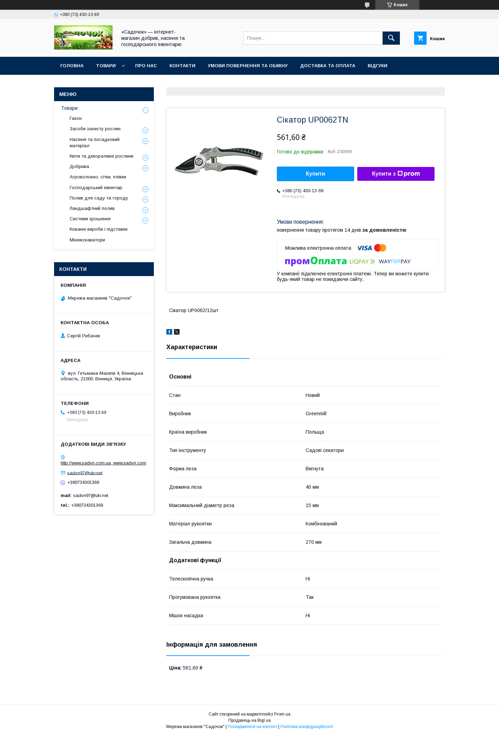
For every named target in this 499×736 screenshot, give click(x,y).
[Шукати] (391, 38)
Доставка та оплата (327, 65)
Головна (72, 65)
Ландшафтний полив (92, 208)
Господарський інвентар (96, 187)
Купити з (396, 174)
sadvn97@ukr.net (84, 472)
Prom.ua (282, 714)
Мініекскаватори (87, 239)
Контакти (182, 65)
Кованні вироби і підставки (99, 229)
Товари (106, 65)
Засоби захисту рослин (95, 128)
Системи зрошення (90, 218)
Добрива (79, 166)
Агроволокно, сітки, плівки (98, 176)
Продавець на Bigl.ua (249, 720)
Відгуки (377, 65)
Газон (76, 118)
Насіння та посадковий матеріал (95, 142)
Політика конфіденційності (306, 726)
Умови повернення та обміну (248, 65)
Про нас (146, 65)
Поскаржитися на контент (252, 726)
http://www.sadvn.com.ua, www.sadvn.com (103, 462)
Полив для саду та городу (99, 198)
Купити (315, 174)
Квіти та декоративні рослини (101, 156)
